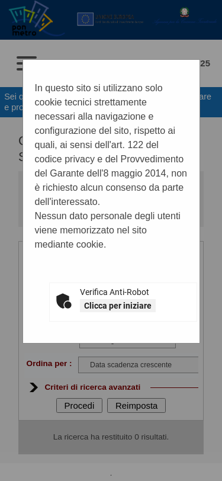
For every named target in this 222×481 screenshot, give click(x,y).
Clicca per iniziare (118, 305)
